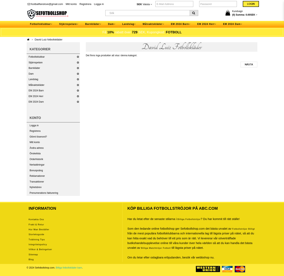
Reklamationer (37, 176)
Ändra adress (37, 148)
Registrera (85, 4)
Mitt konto (71, 4)
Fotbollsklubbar (37, 56)
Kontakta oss (36, 219)
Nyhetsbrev (36, 187)
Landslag (33, 79)
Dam (31, 73)
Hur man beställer (39, 229)
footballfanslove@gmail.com (45, 4)
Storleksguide (36, 234)
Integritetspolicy (38, 244)
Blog (31, 259)
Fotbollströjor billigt (243, 229)
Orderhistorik (36, 159)
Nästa (249, 64)
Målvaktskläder (36, 85)
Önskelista (35, 153)
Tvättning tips (37, 239)
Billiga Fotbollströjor (189, 219)
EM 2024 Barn (36, 90)
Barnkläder (34, 68)
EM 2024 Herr (36, 96)
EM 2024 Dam (36, 101)
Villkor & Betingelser (40, 249)
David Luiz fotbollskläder (49, 39)
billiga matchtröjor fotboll (156, 248)
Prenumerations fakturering (44, 193)
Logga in (99, 4)
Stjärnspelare (36, 62)
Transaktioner (37, 181)
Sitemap (33, 254)
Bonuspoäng (36, 170)
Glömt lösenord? (38, 136)
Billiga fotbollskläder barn (69, 267)
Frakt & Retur (36, 224)
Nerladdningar (37, 164)
